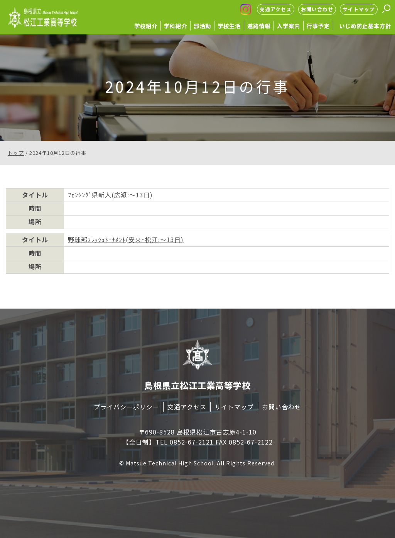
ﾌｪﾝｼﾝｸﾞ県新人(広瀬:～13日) (110, 194)
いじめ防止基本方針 (365, 26)
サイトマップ (359, 9)
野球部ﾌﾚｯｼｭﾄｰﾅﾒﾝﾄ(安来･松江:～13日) (126, 239)
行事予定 (318, 26)
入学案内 (288, 26)
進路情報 (258, 26)
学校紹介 (145, 26)
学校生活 (229, 26)
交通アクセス (276, 9)
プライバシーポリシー (126, 406)
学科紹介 (175, 26)
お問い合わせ (317, 9)
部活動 (202, 26)
